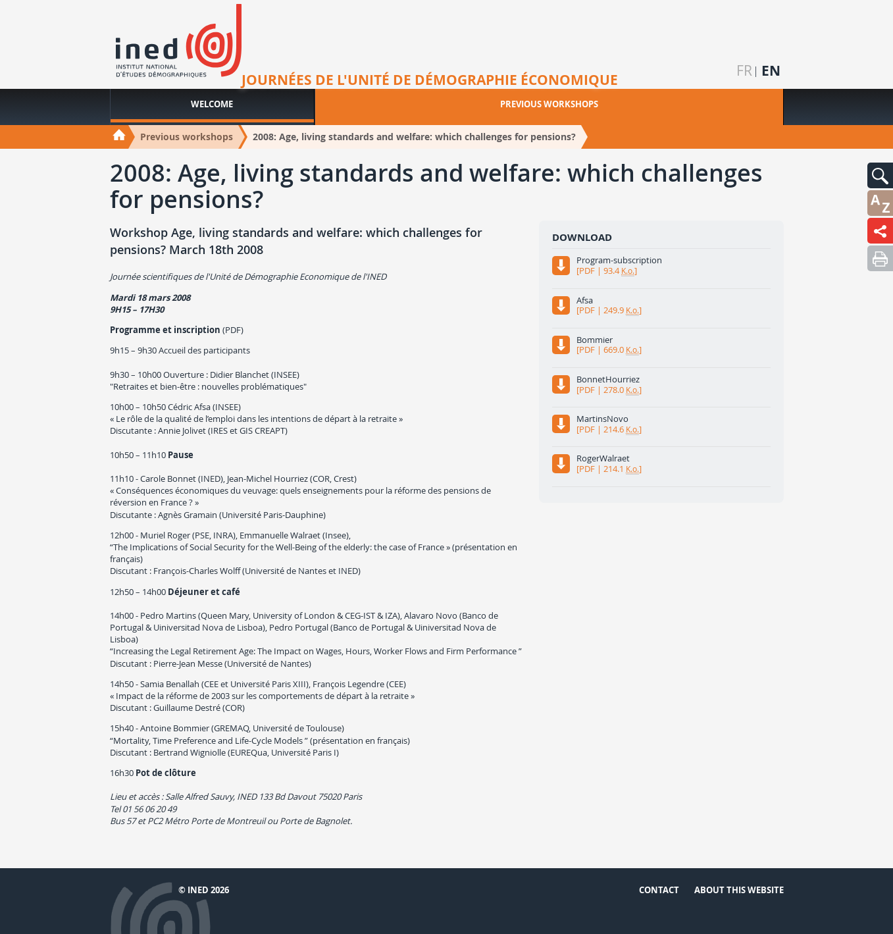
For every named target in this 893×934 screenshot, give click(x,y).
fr (744, 70)
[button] (880, 175)
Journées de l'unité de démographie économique (430, 80)
